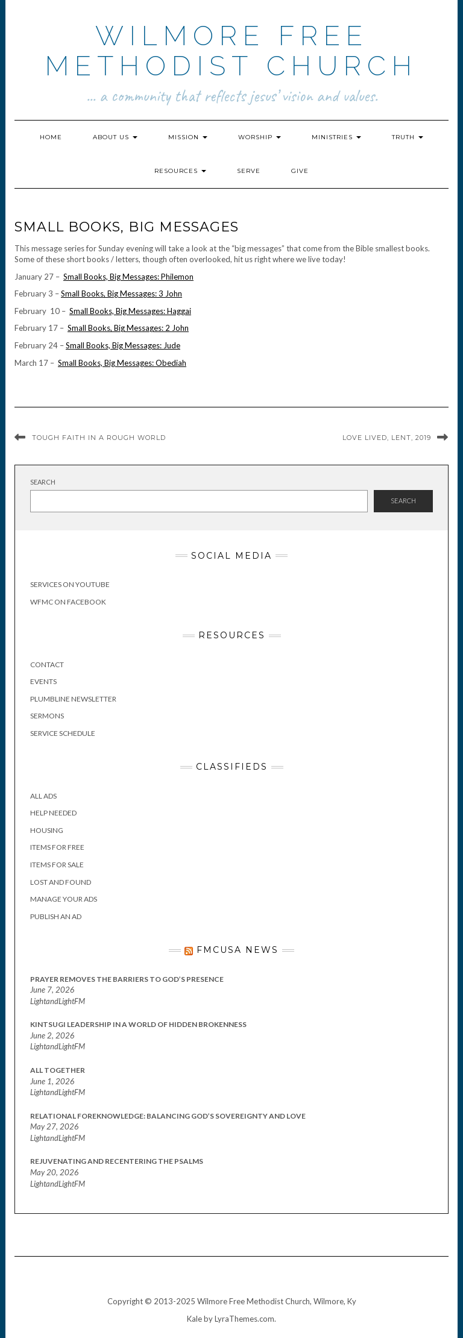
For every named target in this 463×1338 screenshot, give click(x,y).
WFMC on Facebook (68, 601)
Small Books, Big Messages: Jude (123, 345)
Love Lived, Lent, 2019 (386, 437)
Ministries (336, 137)
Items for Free (57, 847)
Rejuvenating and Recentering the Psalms (116, 1161)
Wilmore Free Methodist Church (231, 51)
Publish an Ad (55, 916)
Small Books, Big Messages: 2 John (128, 328)
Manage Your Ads (63, 898)
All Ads (43, 795)
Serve (248, 171)
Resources (180, 171)
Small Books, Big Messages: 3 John (121, 293)
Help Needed (53, 812)
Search (42, 482)
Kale (194, 1319)
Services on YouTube (70, 584)
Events (43, 681)
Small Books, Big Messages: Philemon (128, 276)
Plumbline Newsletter (73, 698)
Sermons (47, 715)
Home (51, 137)
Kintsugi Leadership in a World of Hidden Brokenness (138, 1024)
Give (300, 171)
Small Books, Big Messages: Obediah (122, 363)
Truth (407, 137)
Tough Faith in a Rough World (99, 437)
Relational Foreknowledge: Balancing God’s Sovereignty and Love (168, 1115)
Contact (47, 664)
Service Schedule (62, 733)
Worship (259, 137)
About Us (115, 137)
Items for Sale (57, 864)
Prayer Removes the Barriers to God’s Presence (127, 979)
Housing (46, 830)
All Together (57, 1070)
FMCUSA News (238, 949)
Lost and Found (60, 882)
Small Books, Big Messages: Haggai (130, 311)
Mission (187, 137)
